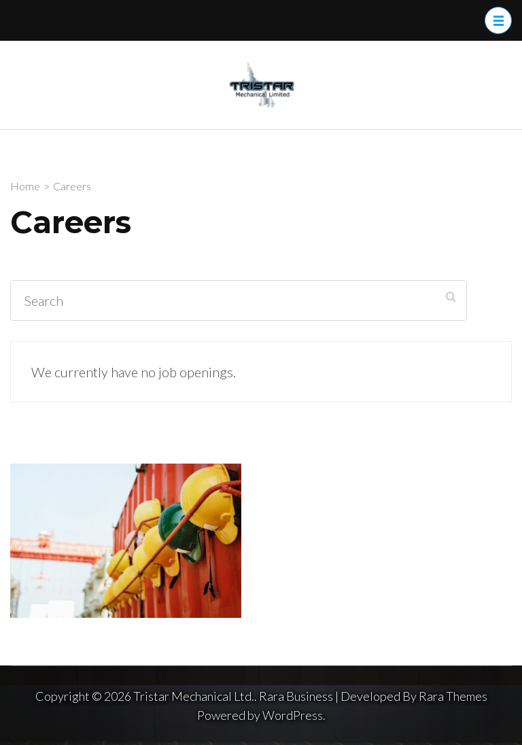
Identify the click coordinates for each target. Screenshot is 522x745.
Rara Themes (453, 696)
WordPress (292, 715)
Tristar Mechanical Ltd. (193, 696)
